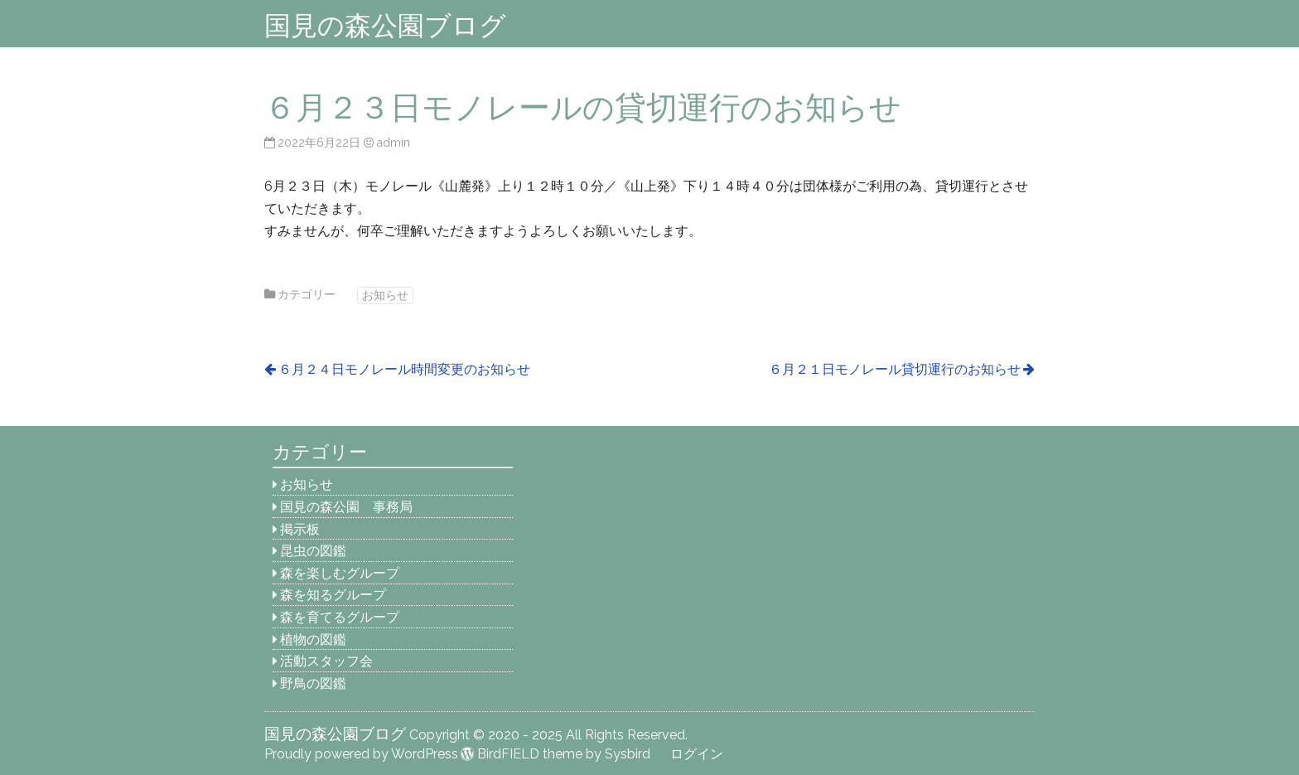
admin (393, 142)
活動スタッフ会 (326, 661)
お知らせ (385, 295)
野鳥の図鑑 (313, 683)
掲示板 (300, 529)
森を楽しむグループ (339, 573)
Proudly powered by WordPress (361, 754)
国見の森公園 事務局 (346, 507)
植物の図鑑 (313, 639)
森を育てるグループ (339, 617)
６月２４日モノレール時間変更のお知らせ (404, 369)
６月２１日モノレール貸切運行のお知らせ (895, 369)
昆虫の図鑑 (313, 551)
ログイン (696, 754)
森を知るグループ (333, 595)
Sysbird (627, 754)
